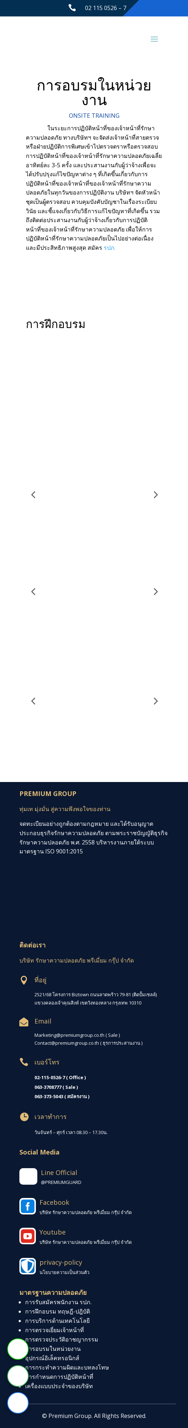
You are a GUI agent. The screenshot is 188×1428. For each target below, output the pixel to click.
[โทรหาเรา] (18, 1376)
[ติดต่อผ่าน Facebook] (18, 1403)
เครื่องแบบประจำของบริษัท (59, 1386)
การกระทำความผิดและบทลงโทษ (67, 1367)
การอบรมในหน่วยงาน (53, 1349)
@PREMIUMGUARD (61, 1182)
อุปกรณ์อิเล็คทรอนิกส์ (52, 1358)
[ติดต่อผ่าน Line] (18, 1349)
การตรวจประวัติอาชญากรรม (61, 1339)
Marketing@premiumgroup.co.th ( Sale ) (77, 1035)
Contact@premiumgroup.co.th (66, 1043)
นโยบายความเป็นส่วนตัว (64, 1272)
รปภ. (110, 248)
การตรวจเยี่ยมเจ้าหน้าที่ (54, 1330)
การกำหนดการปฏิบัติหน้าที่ (59, 1377)
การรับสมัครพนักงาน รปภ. (58, 1302)
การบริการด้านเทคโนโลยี (57, 1321)
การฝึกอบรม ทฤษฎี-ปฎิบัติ (57, 1311)
